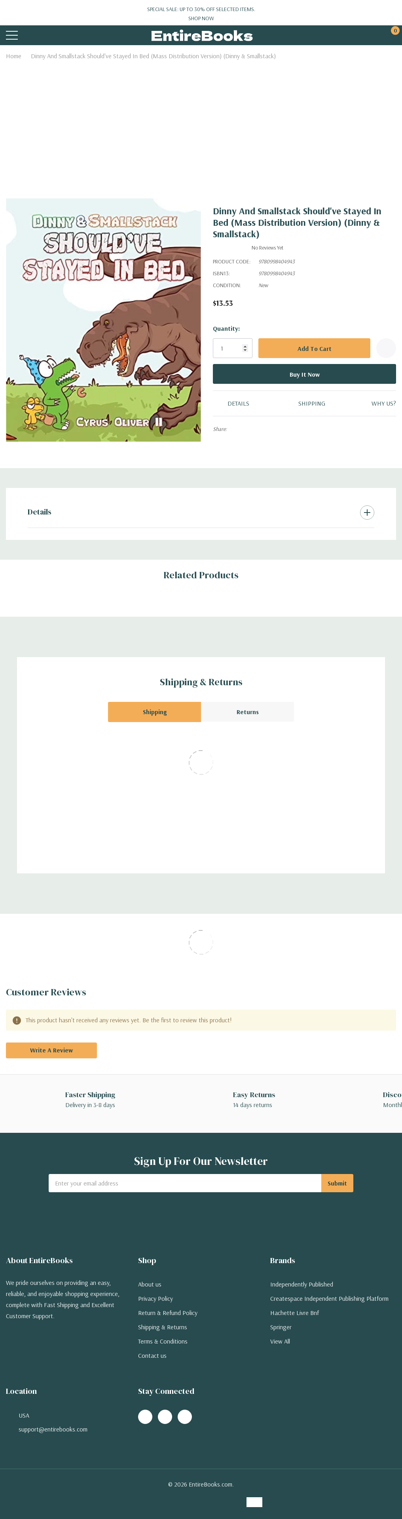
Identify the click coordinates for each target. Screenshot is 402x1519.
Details (39, 511)
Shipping (155, 712)
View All (280, 1341)
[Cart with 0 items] (391, 35)
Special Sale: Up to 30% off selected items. (201, 14)
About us (149, 1284)
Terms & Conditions (163, 1341)
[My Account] (361, 35)
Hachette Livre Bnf (294, 1313)
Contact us (152, 1355)
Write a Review (51, 1050)
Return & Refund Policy (167, 1313)
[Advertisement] (201, 122)
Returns (248, 712)
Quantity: (226, 328)
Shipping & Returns (162, 1327)
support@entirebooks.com (53, 1429)
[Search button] (42, 35)
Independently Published (301, 1284)
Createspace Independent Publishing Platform (329, 1298)
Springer (281, 1327)
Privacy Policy (155, 1298)
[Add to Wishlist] (386, 348)
